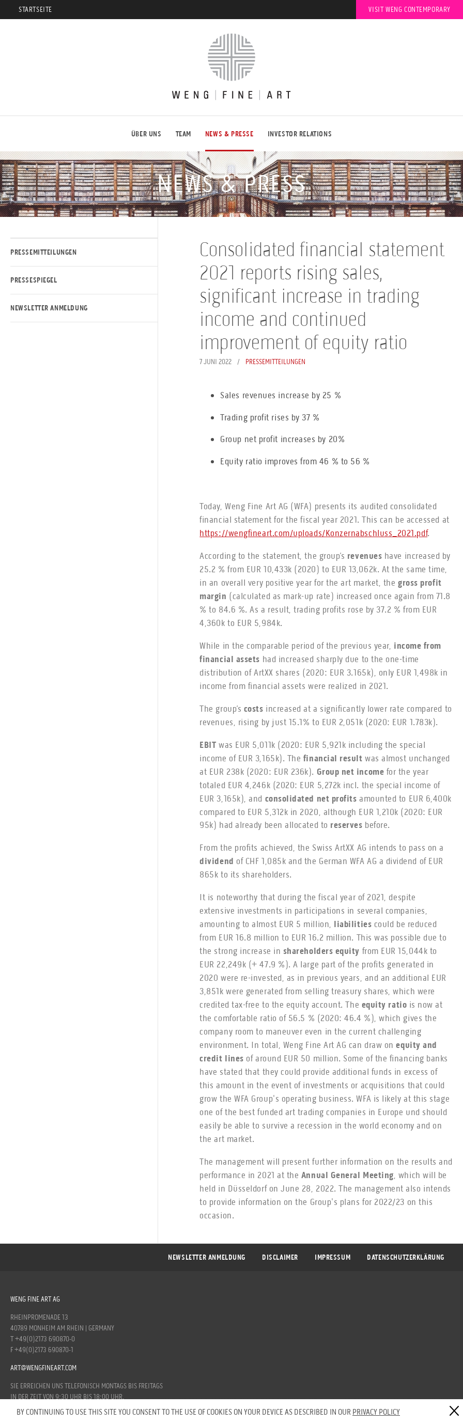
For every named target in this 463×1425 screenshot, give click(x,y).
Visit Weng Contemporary (409, 9)
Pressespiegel (33, 280)
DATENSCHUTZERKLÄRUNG (405, 1257)
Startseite (35, 9)
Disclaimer (280, 1257)
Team (183, 134)
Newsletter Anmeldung (49, 308)
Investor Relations (300, 134)
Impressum (332, 1257)
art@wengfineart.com (43, 1368)
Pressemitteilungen (43, 252)
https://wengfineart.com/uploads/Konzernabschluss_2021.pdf (313, 533)
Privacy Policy (376, 1412)
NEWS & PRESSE (229, 134)
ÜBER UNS (146, 134)
